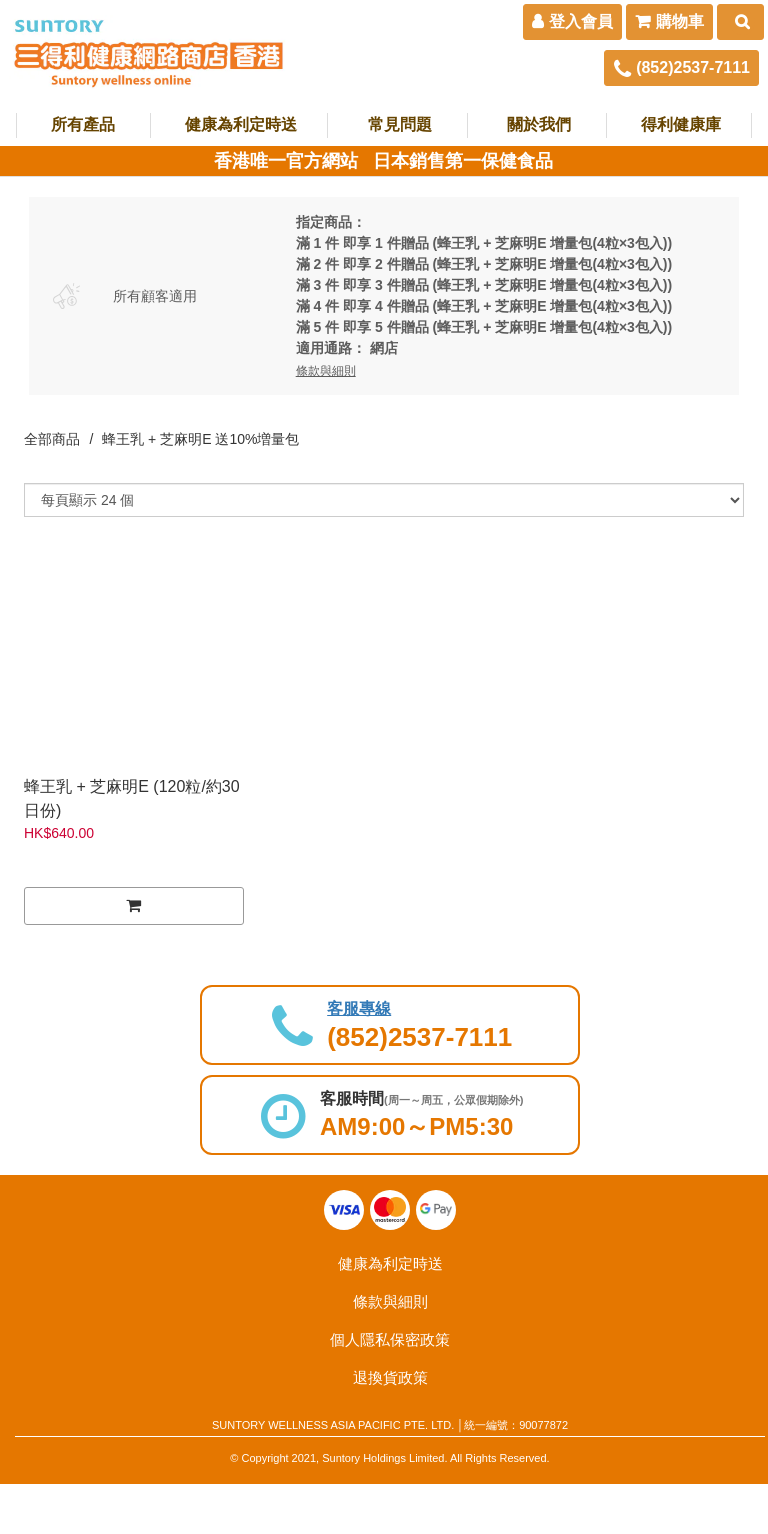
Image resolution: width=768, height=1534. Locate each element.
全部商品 (52, 439)
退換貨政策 (390, 1377)
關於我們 (539, 124)
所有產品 (83, 124)
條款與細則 (390, 1301)
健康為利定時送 (241, 124)
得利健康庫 (681, 124)
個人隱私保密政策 (390, 1339)
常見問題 (400, 124)
